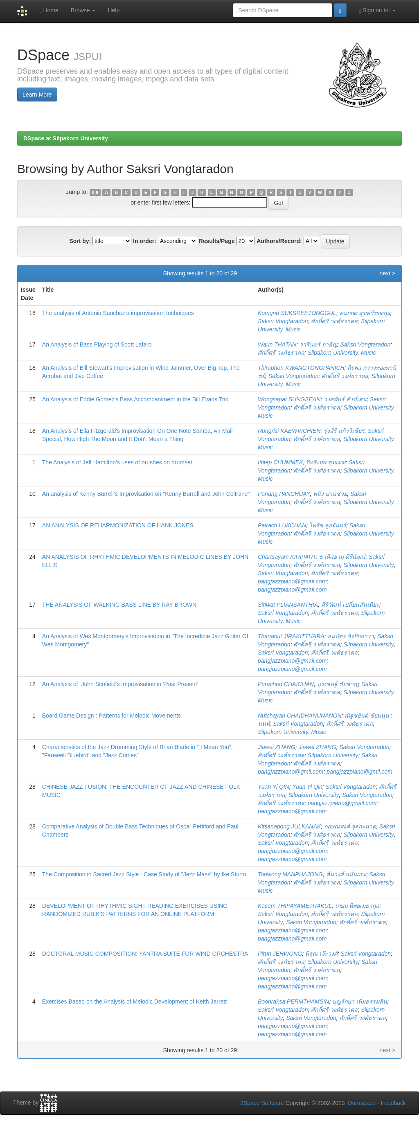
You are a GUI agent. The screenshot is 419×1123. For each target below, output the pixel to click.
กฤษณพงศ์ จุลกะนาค (350, 826)
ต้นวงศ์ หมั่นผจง (346, 874)
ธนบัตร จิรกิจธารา (350, 636)
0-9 (95, 192)
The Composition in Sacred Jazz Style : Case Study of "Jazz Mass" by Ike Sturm (144, 874)
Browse (83, 10)
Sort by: (80, 241)
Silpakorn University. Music (342, 352)
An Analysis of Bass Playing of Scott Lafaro (97, 344)
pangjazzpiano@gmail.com (292, 581)
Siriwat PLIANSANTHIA (288, 604)
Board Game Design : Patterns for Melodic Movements (111, 715)
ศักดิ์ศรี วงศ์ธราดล (334, 321)
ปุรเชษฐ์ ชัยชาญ (337, 684)
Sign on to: (377, 10)
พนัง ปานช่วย (330, 494)
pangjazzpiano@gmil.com (291, 771)
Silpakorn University (368, 565)
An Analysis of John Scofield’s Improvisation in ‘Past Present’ (120, 684)
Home (48, 10)
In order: (144, 241)
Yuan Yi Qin (307, 786)
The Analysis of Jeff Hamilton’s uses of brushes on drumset (117, 462)
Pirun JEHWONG (280, 953)
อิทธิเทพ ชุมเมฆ (325, 462)
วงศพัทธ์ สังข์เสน (345, 399)
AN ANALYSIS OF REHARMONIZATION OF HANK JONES (118, 525)
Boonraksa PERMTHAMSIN (293, 1001)
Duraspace (362, 1103)
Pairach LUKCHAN (282, 525)
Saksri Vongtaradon (283, 321)
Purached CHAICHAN (286, 684)
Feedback (393, 1103)
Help (113, 10)
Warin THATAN (277, 344)
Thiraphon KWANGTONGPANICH (301, 368)
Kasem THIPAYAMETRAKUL (295, 905)
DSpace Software (261, 1103)
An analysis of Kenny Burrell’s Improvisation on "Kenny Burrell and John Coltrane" (146, 494)
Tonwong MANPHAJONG (290, 874)
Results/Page (217, 241)
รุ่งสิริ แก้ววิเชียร (344, 431)
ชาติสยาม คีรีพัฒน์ (342, 557)
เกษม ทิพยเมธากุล (357, 905)
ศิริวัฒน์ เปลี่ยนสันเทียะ (350, 604)
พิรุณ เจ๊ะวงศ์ (321, 953)
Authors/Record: (279, 241)
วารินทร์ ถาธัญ (318, 344)
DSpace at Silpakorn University (65, 138)
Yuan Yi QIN (273, 786)
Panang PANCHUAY (284, 494)
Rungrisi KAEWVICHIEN (289, 431)
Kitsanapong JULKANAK (289, 826)
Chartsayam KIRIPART (287, 557)
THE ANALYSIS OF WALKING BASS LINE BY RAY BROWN (119, 604)
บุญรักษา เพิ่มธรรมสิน (359, 1001)
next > (387, 273)
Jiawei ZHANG (276, 747)
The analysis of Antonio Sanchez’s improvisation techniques (118, 313)
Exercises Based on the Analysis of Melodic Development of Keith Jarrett (134, 1001)
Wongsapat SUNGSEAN (289, 399)
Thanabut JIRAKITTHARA (291, 636)
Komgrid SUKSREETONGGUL (297, 313)
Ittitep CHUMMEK (280, 462)
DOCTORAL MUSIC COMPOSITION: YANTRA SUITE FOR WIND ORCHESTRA (145, 953)
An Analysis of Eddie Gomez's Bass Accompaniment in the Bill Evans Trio (135, 399)
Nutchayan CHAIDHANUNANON (300, 715)
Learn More (37, 94)
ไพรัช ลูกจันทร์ (327, 525)
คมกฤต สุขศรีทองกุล (365, 313)
